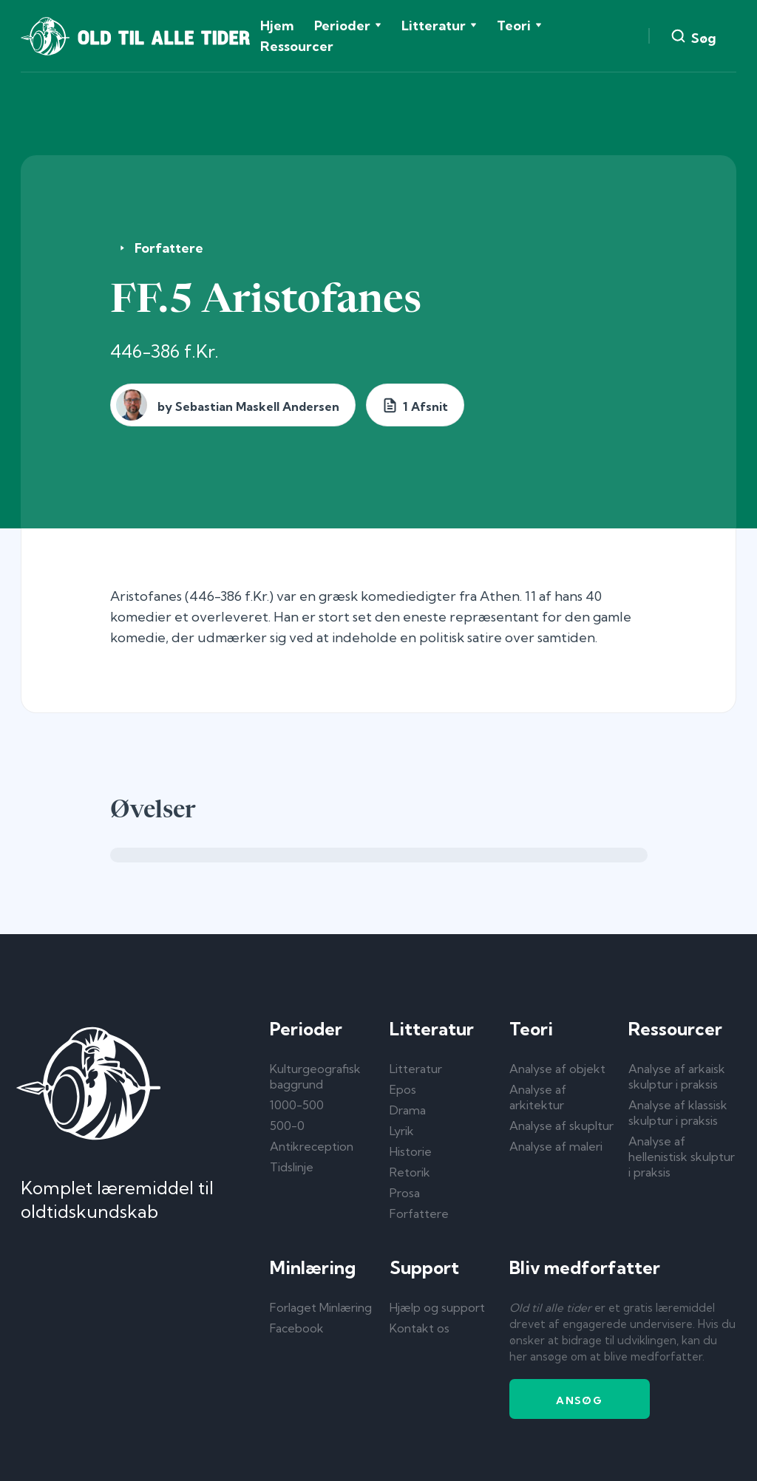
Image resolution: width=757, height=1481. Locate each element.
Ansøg (579, 1400)
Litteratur (416, 1068)
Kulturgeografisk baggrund (315, 1076)
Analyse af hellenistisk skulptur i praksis (681, 1156)
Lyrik (402, 1130)
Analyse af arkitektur (537, 1097)
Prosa (405, 1192)
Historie (411, 1151)
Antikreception (311, 1146)
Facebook (297, 1328)
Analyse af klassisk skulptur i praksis (677, 1112)
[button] (347, 26)
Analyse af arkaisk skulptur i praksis (676, 1076)
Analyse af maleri (555, 1146)
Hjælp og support (437, 1307)
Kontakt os (419, 1328)
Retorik (410, 1172)
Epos (403, 1089)
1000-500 (297, 1104)
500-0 (287, 1125)
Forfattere (169, 247)
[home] (135, 36)
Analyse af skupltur (561, 1125)
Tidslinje (291, 1167)
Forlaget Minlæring (321, 1307)
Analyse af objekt (557, 1068)
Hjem (276, 25)
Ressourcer (296, 46)
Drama (408, 1110)
